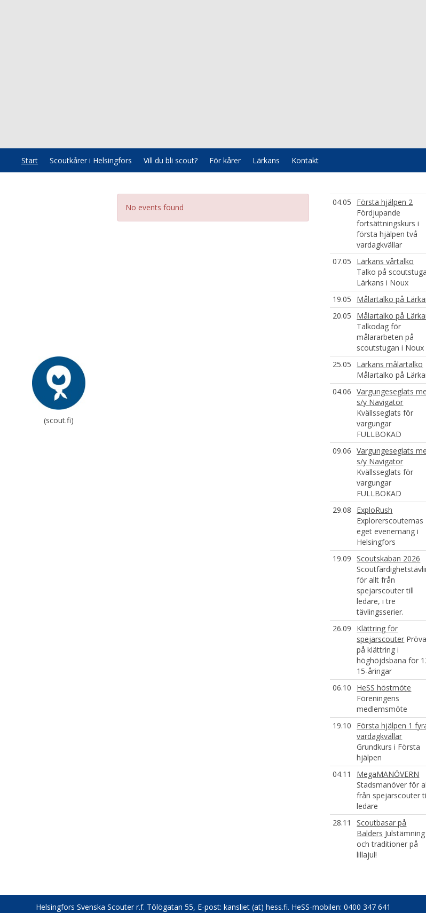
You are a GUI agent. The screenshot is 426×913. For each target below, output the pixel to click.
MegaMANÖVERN (388, 774)
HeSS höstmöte (384, 687)
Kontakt (305, 160)
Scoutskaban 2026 (388, 558)
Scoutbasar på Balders (381, 827)
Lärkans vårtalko (385, 261)
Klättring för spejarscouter (380, 633)
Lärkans (266, 160)
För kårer (225, 160)
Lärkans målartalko (390, 364)
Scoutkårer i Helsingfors (91, 160)
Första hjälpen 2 (385, 202)
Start (29, 160)
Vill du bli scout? (171, 160)
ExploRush (374, 510)
